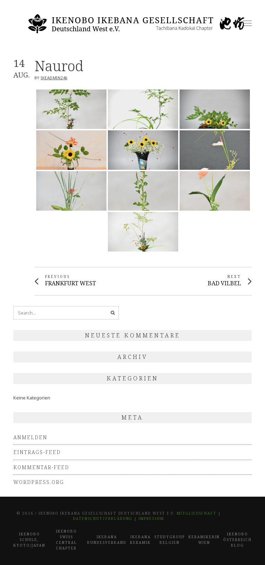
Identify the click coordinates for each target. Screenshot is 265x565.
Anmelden (30, 437)
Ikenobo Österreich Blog (237, 540)
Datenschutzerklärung (102, 518)
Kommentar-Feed (41, 467)
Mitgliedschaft (196, 513)
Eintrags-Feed (37, 452)
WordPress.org (38, 482)
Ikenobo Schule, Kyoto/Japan (29, 540)
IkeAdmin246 (54, 77)
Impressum (151, 518)
